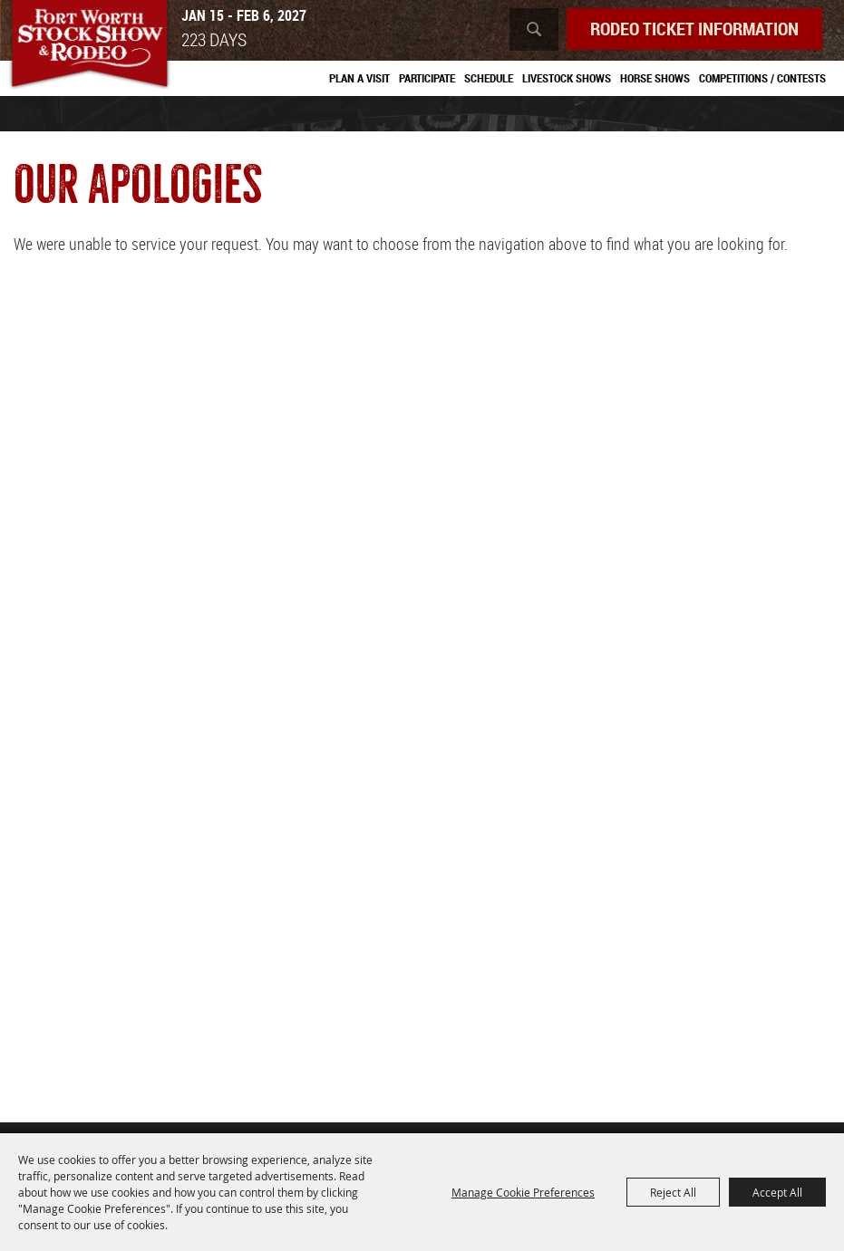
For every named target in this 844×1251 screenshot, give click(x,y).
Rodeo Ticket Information (694, 28)
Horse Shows (655, 78)
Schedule (488, 78)
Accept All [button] (777, 1192)
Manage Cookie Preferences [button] (523, 1192)
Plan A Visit (359, 78)
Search (533, 29)
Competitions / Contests (762, 78)
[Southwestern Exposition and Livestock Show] (89, 45)
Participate (427, 78)
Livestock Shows (566, 78)
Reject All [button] (673, 1192)
